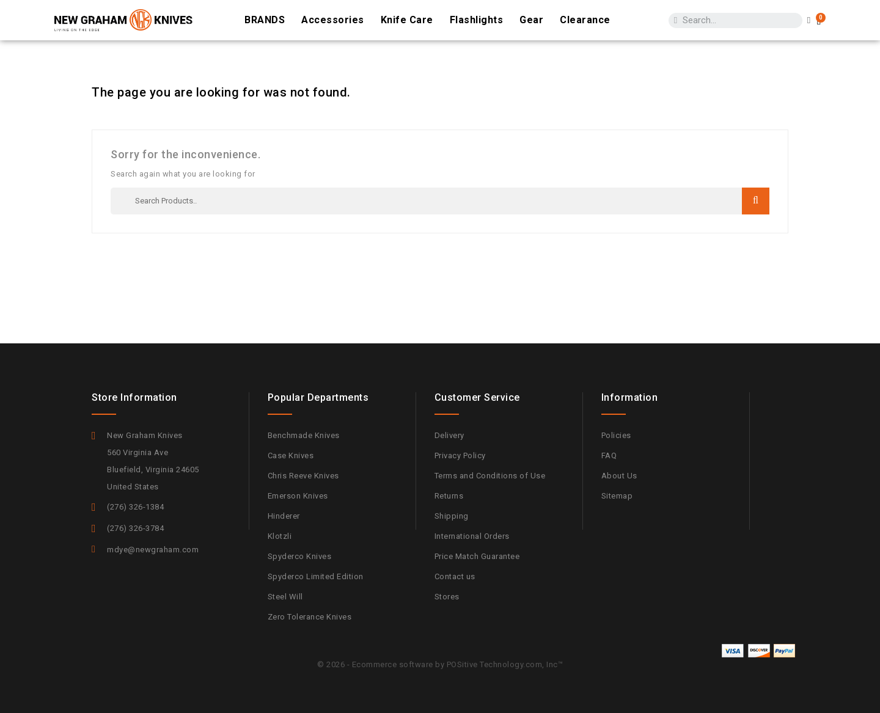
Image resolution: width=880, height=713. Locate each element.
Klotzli (280, 536)
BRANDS (264, 20)
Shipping (452, 516)
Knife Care (407, 20)
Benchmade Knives (304, 435)
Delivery (449, 435)
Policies (616, 435)
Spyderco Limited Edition (316, 576)
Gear (531, 20)
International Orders (472, 536)
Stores (447, 596)
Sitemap (617, 495)
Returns (449, 495)
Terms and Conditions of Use (490, 475)
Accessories (332, 20)
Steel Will (285, 596)
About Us (619, 475)
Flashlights (477, 20)
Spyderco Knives (300, 556)
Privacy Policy (460, 455)
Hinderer (284, 516)
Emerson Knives (298, 495)
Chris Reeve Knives (303, 475)
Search (755, 200)
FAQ (609, 455)
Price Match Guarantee (477, 556)
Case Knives (291, 455)
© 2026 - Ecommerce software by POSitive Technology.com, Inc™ (440, 664)
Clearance (585, 20)
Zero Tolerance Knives (310, 616)
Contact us (455, 576)
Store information (134, 397)
